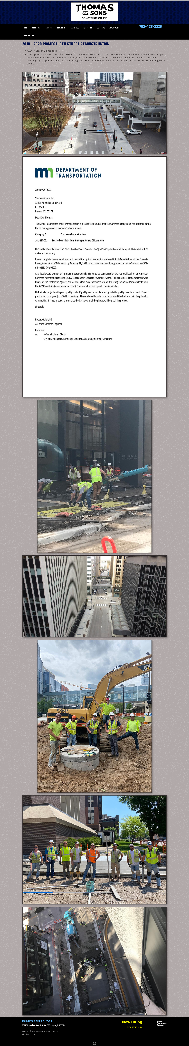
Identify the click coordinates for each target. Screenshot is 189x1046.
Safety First (88, 28)
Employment (114, 28)
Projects (62, 28)
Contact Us (29, 35)
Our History (48, 28)
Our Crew (101, 28)
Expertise (75, 28)
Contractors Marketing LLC (48, 1031)
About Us (36, 28)
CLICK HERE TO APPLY (134, 1027)
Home (26, 28)
